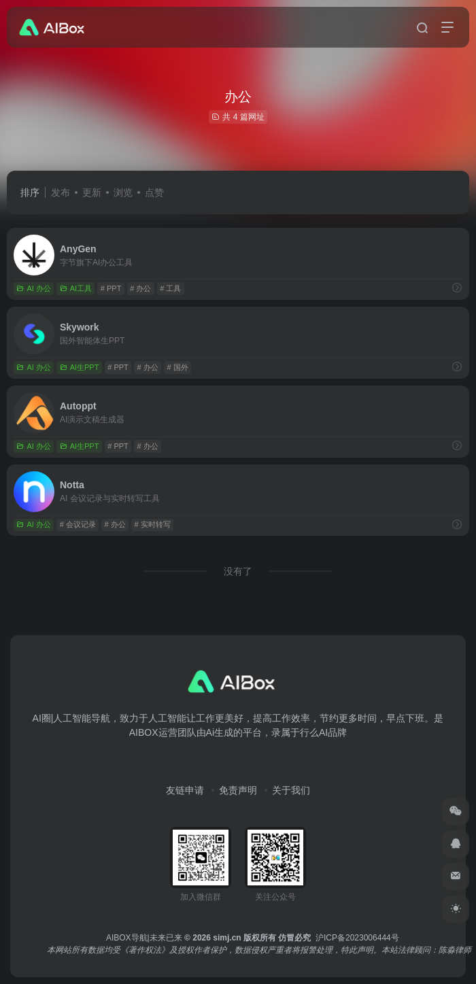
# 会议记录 (78, 524)
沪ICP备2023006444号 (357, 938)
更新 (91, 192)
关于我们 (291, 790)
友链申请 (185, 790)
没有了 (238, 571)
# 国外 (177, 367)
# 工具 (170, 288)
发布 (60, 192)
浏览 (123, 192)
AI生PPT (79, 367)
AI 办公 (33, 288)
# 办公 (140, 288)
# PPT (111, 288)
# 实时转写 (153, 524)
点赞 (154, 192)
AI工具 (76, 288)
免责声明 (238, 790)
